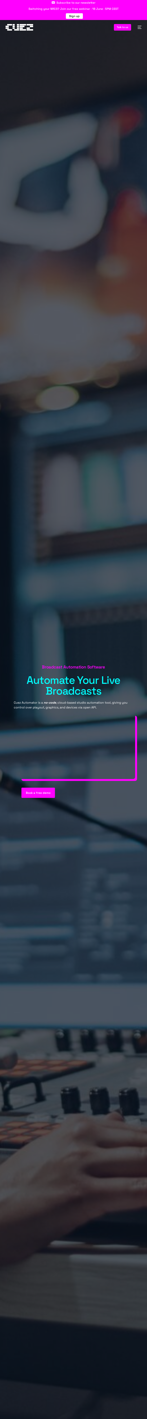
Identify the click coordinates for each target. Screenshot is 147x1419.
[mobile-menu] (138, 27)
